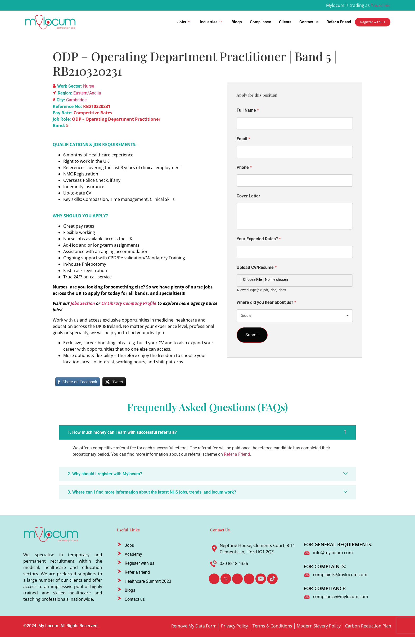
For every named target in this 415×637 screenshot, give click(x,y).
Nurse (88, 86)
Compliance (260, 22)
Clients (285, 22)
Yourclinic (380, 5)
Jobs (184, 22)
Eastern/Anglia (87, 93)
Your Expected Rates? (259, 238)
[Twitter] (225, 578)
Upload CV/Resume (257, 267)
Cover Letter (248, 195)
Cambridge (76, 99)
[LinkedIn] (237, 578)
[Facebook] (214, 578)
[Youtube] (260, 578)
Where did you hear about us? (266, 302)
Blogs (237, 22)
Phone (244, 167)
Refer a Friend (339, 22)
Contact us (309, 22)
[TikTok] (272, 578)
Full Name (248, 110)
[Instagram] (249, 578)
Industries (211, 22)
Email (243, 138)
